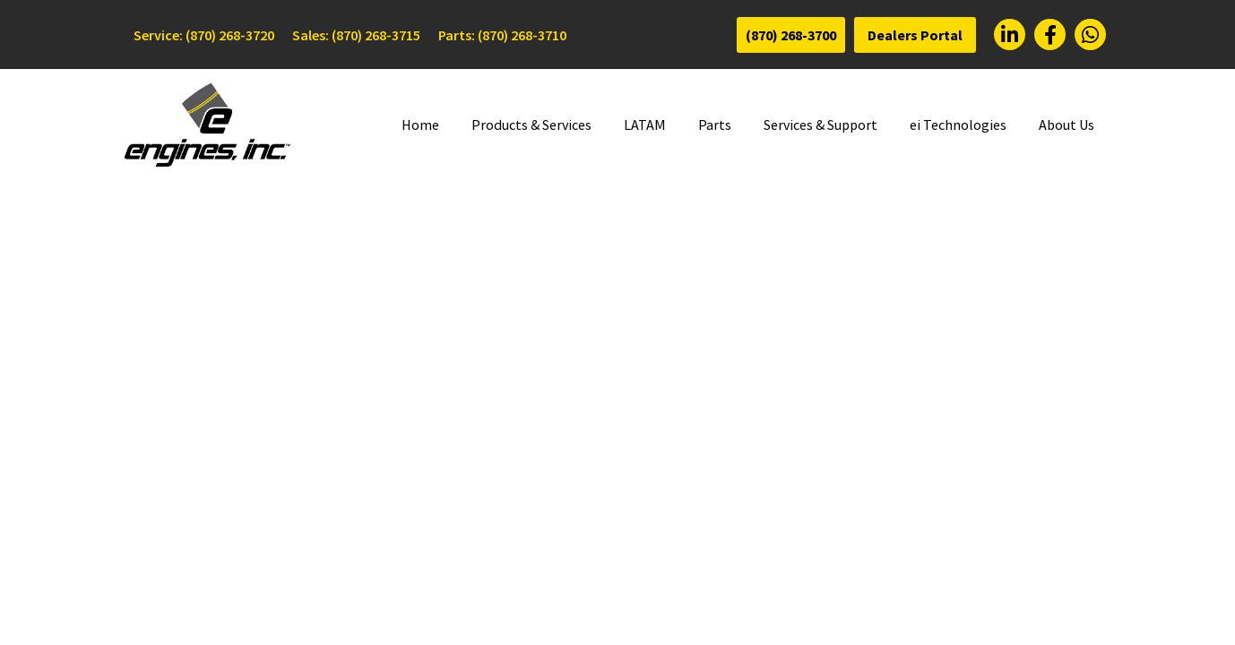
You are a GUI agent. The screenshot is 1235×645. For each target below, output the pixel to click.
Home (420, 124)
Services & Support (820, 124)
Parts (714, 124)
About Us (1066, 124)
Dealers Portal (915, 35)
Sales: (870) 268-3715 (356, 35)
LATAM (645, 124)
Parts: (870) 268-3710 (502, 35)
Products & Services (531, 124)
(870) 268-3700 (791, 35)
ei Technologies (958, 124)
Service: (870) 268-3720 (204, 35)
